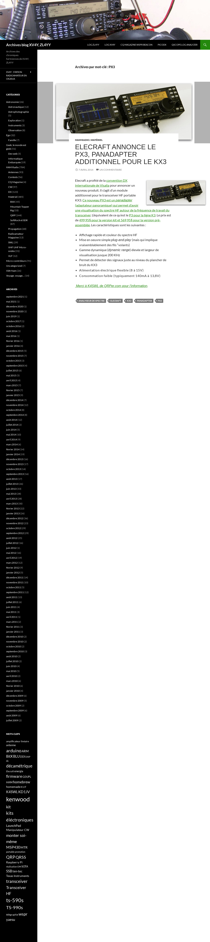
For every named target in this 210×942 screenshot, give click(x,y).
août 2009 (11, 715)
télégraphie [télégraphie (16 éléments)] (12, 914)
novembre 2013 (14, 464)
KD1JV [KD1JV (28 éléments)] (24, 791)
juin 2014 (11, 429)
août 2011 (11, 597)
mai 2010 (11, 671)
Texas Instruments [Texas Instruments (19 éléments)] (17, 876)
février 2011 (12, 626)
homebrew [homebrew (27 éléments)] (21, 782)
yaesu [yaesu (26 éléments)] (10, 919)
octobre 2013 (13, 469)
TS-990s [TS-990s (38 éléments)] (14, 907)
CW (10, 186)
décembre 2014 (14, 400)
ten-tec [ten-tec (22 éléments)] (17, 871)
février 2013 (12, 508)
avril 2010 (11, 676)
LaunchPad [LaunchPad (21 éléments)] (13, 825)
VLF (10, 255)
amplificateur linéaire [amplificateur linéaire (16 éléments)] (17, 741)
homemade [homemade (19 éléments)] (13, 786)
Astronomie (12, 101)
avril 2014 (11, 439)
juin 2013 (11, 488)
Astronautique (16, 106)
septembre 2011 (15, 592)
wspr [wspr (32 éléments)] (23, 914)
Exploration (14, 120)
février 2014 (12, 449)
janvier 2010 (13, 690)
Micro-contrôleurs (16, 260)
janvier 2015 (13, 395)
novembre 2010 (14, 641)
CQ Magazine (15, 182)
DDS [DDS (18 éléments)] (23, 756)
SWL (10, 242)
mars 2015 (12, 385)
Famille (12, 140)
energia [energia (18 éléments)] (18, 771)
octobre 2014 (13, 409)
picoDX (162, 44)
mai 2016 (11, 336)
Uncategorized (14, 265)
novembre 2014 (14, 405)
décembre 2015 (14, 350)
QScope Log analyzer (184, 44)
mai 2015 (11, 375)
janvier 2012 (13, 572)
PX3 (160, 300)
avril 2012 (11, 557)
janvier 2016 (13, 345)
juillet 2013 (12, 483)
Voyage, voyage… (15, 275)
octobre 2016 (13, 326)
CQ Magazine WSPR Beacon (136, 44)
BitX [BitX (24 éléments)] (9, 756)
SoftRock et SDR (19, 220)
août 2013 (11, 478)
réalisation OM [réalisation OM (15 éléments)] (13, 866)
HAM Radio (82, 139)
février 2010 (12, 685)
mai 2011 (11, 611)
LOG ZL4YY (93, 44)
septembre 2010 (15, 651)
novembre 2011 (14, 582)
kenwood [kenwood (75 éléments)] (18, 799)
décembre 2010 (14, 636)
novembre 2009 (14, 700)
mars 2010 (12, 680)
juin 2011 (11, 607)
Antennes (13, 172)
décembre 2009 (14, 695)
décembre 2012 (14, 518)
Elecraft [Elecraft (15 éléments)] (10, 771)
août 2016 (11, 331)
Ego (8, 135)
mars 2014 (12, 444)
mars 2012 (12, 562)
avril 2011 (11, 616)
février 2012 (12, 567)
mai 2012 (11, 552)
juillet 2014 (12, 424)
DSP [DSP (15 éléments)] (28, 756)
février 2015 (12, 390)
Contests (13, 177)
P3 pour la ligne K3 (142, 215)
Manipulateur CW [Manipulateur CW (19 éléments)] (17, 830)
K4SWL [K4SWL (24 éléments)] (12, 792)
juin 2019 (11, 316)
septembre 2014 (15, 414)
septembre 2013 (15, 474)
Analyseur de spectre (92, 300)
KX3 (129, 300)
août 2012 (11, 538)
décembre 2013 (14, 459)
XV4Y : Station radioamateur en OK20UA (16, 75)
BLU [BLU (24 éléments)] (16, 756)
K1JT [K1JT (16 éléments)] (23, 786)
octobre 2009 (13, 705)
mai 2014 (11, 434)
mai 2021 (11, 301)
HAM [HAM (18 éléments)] (9, 782)
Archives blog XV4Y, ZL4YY (28, 45)
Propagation (15, 228)
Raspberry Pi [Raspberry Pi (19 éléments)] (14, 862)
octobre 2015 (13, 360)
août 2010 (11, 656)
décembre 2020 (14, 306)
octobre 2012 (13, 528)
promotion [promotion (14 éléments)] (20, 851)
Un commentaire (110, 169)
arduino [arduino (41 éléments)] (13, 750)
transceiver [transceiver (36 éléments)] (16, 881)
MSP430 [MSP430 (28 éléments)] (13, 847)
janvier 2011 (13, 631)
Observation (15, 130)
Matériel (97, 139)
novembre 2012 (14, 523)
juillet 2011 (12, 602)
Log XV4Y (110, 44)
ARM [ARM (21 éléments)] (25, 751)
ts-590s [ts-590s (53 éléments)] (15, 900)
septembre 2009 (15, 710)
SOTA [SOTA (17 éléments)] (25, 866)
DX (10, 191)
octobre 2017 (13, 321)
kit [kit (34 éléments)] (8, 806)
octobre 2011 (13, 587)
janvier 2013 (13, 513)
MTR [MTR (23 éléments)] (24, 847)
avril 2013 (11, 498)
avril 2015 (11, 380)
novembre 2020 (14, 311)
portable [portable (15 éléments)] (10, 851)
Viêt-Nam (11, 270)
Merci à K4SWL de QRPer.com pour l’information (111, 286)
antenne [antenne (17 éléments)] (11, 745)
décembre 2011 (14, 577)
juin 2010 (11, 666)
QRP (12, 215)
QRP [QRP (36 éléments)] (10, 856)
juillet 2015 (12, 370)
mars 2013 (12, 503)
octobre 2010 (13, 646)
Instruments (14, 125)
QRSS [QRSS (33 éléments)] (21, 857)
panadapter (144, 300)
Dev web (12, 153)
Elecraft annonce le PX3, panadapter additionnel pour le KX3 (121, 154)
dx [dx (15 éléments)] (7, 760)
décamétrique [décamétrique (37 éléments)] (19, 766)
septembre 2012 (15, 533)
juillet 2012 (12, 543)
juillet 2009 (12, 720)
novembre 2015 (14, 355)
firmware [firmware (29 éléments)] (14, 776)
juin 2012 (11, 547)
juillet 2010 (12, 661)
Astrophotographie (18, 111)
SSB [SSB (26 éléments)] (9, 871)
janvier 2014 (13, 454)
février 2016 (12, 340)
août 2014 (11, 419)
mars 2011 (12, 621)
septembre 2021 (15, 296)
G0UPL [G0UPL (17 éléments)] (27, 776)
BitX (12, 201)
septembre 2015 (15, 365)
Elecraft (115, 300)
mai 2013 (11, 493)
